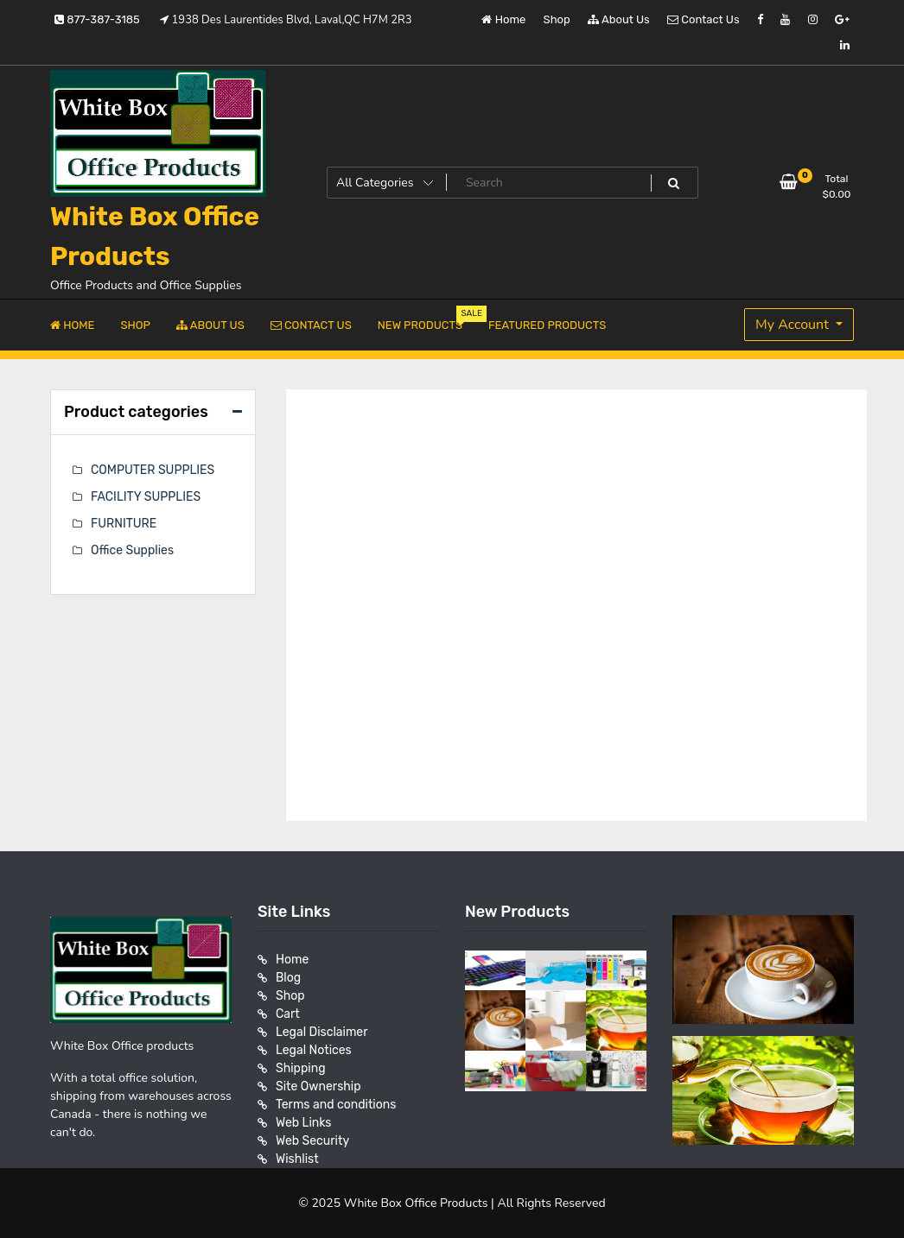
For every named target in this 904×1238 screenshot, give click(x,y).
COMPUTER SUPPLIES (152, 470)
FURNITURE (123, 523)
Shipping (301, 1068)
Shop (557, 19)
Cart (288, 1014)
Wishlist (297, 1159)
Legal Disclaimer (322, 1032)
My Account (793, 324)
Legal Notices (314, 1050)
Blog (288, 977)
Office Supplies (132, 550)
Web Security (312, 1141)
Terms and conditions (336, 1104)
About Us (619, 19)
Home (503, 19)
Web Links (304, 1122)
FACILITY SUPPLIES (146, 497)
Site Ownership (318, 1086)
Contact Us (703, 19)
